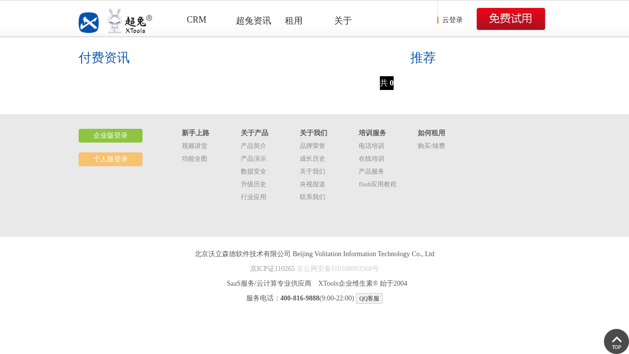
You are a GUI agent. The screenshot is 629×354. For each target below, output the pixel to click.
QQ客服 (369, 298)
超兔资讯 (253, 21)
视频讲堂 (194, 145)
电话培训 (371, 145)
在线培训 (371, 158)
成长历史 (312, 158)
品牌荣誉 (312, 145)
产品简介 (253, 145)
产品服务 (371, 171)
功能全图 (194, 158)
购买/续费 (431, 145)
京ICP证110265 (272, 268)
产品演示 (253, 158)
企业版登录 (110, 135)
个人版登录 (110, 159)
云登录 (452, 20)
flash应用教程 (378, 184)
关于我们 (312, 171)
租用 (294, 21)
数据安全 (253, 171)
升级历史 (253, 184)
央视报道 (312, 184)
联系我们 (312, 197)
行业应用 (253, 197)
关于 (343, 21)
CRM (196, 20)
